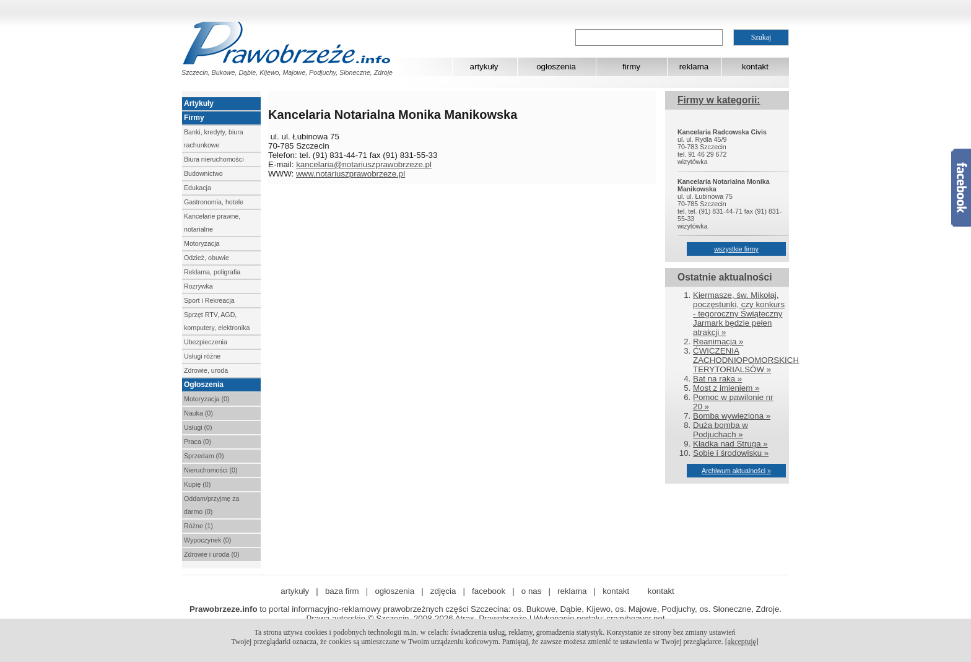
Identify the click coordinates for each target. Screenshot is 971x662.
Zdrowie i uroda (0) (211, 554)
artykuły (484, 66)
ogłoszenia (556, 66)
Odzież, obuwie (206, 257)
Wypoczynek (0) (207, 540)
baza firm (342, 591)
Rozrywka (198, 286)
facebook (488, 591)
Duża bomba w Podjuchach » (720, 429)
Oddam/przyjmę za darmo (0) (211, 505)
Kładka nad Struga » (730, 443)
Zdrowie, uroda (206, 370)
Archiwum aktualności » (736, 470)
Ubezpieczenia (205, 342)
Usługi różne (202, 356)
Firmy (194, 117)
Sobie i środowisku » (731, 453)
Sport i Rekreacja (209, 300)
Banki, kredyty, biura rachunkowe (213, 138)
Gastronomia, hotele (213, 202)
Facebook (961, 188)
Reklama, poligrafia (212, 272)
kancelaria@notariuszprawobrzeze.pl (364, 164)
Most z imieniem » (726, 388)
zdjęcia (443, 591)
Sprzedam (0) (204, 455)
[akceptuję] (742, 641)
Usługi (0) (198, 427)
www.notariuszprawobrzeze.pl (350, 173)
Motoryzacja (201, 243)
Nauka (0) (198, 413)
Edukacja (197, 187)
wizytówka (692, 161)
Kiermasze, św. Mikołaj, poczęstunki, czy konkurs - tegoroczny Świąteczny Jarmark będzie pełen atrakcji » (739, 313)
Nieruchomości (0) (210, 470)
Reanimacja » (718, 341)
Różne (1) (198, 525)
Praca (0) (197, 441)
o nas (531, 591)
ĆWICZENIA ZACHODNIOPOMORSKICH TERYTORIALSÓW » (746, 360)
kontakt (755, 66)
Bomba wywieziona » (731, 415)
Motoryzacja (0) (206, 399)
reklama (693, 66)
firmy (631, 66)
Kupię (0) (197, 484)
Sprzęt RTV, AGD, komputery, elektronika (217, 321)
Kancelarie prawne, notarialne (212, 222)
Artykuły (199, 103)
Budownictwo (203, 173)
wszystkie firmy (736, 249)
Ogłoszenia (204, 384)
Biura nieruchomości (214, 159)
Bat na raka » (717, 378)
